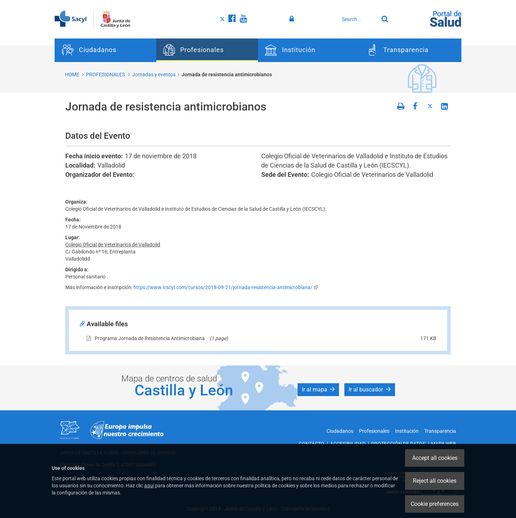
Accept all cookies (434, 458)
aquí (149, 485)
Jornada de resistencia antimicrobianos (227, 74)
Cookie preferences (435, 504)
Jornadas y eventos (154, 74)
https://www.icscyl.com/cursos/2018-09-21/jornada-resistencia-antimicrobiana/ (225, 287)
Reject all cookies (434, 480)
